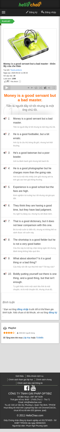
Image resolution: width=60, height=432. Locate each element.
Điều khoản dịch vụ (35, 376)
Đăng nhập (48, 12)
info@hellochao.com (33, 402)
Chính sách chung (44, 379)
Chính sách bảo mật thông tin (30, 383)
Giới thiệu (20, 376)
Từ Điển (39, 338)
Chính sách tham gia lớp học (21, 379)
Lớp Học (27, 338)
